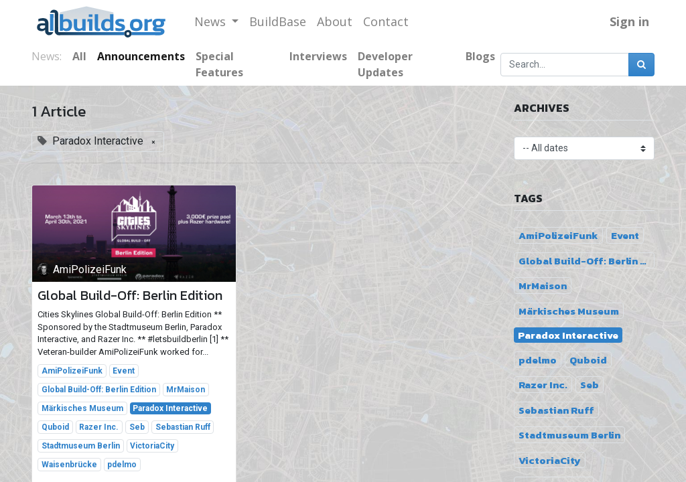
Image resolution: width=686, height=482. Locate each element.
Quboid (55, 427)
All (79, 56)
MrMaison (185, 389)
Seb (137, 427)
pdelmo (122, 464)
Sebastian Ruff (182, 427)
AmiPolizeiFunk (72, 371)
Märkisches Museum (82, 408)
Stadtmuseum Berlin (81, 446)
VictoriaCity (152, 446)
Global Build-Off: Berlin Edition (130, 295)
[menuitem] (278, 21)
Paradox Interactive (170, 408)
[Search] (641, 64)
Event (124, 371)
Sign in (629, 21)
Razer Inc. (99, 427)
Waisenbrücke (69, 464)
